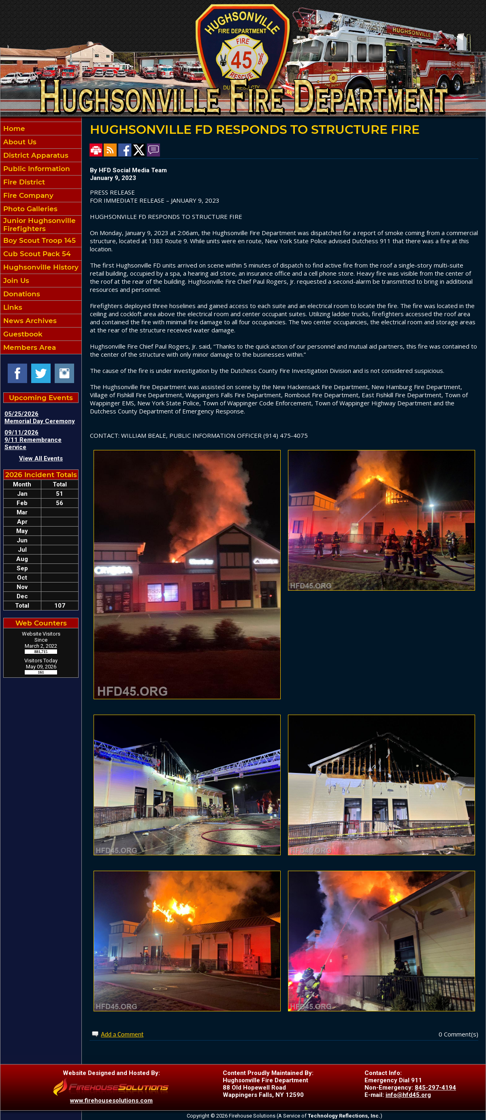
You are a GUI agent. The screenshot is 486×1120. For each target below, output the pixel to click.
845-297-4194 (435, 1087)
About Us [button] (18, 142)
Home (13, 128)
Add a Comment (122, 1034)
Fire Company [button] (27, 195)
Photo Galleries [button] (29, 209)
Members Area (28, 347)
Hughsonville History (40, 267)
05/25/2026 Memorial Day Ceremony (39, 417)
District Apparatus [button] (34, 155)
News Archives (29, 321)
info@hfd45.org (408, 1095)
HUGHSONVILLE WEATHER (40, 715)
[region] (40, 238)
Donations (20, 294)
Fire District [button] (23, 182)
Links (11, 307)
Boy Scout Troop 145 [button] (38, 240)
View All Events (41, 458)
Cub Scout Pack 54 (36, 254)
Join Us (15, 280)
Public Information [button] (35, 169)
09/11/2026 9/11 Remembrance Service (33, 440)
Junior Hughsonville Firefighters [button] (38, 224)
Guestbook (22, 334)
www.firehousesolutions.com (111, 1100)
